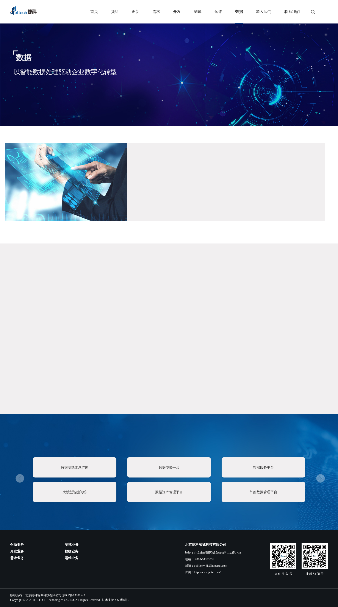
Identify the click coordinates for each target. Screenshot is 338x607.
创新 (135, 11)
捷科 (115, 11)
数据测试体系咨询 (74, 467)
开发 (177, 11)
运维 (218, 11)
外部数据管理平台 (263, 492)
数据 (239, 11)
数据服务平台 (263, 467)
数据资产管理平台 (169, 492)
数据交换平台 (169, 467)
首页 (94, 11)
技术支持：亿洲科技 (115, 600)
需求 (156, 11)
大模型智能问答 (75, 492)
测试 (198, 11)
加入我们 (263, 11)
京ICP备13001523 (73, 595)
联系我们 (292, 11)
